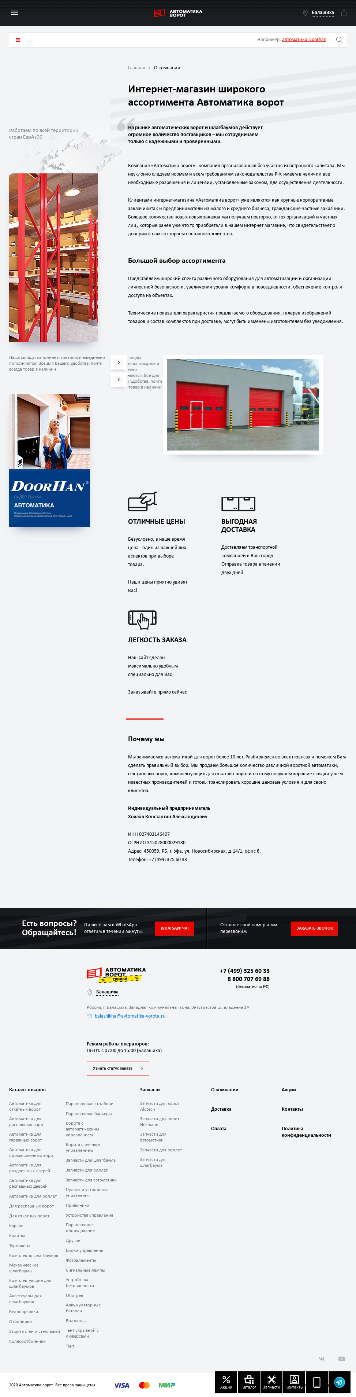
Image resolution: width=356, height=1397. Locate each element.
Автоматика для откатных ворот (25, 1106)
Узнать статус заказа (112, 1068)
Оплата (218, 1129)
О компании (225, 1090)
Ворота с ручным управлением (83, 1147)
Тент (70, 1346)
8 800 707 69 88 (247, 983)
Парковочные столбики (89, 1104)
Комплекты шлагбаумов (33, 1255)
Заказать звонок (315, 928)
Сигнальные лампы (85, 1270)
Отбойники (20, 1321)
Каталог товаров (18, 40)
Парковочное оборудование (80, 1228)
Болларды (76, 1321)
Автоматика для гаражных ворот (25, 1137)
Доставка (221, 1109)
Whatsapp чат (175, 928)
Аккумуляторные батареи (83, 1308)
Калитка (17, 1236)
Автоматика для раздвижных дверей (29, 1168)
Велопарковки (23, 1311)
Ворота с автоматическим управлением (82, 1129)
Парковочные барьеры (89, 1113)
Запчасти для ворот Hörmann (159, 1122)
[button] (118, 379)
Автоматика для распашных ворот (27, 1122)
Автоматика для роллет (33, 1196)
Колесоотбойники (27, 1341)
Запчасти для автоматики (91, 1180)
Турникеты (19, 1245)
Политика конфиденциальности (305, 1132)
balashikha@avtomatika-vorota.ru (126, 1016)
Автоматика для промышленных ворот (32, 1152)
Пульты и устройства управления (87, 1192)
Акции (289, 1090)
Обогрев (74, 1295)
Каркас (16, 1226)
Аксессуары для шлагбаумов (25, 1299)
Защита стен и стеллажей (34, 1331)
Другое (73, 1240)
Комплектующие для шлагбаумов (30, 1283)
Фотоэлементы (81, 1260)
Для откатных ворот (29, 1216)
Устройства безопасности (80, 1282)
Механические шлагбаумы (23, 1268)
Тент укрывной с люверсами (82, 1333)
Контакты (292, 1109)
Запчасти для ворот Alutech (159, 1106)
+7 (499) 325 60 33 (245, 971)
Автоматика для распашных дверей (28, 1183)
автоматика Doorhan (304, 40)
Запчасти (150, 1090)
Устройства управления (89, 1215)
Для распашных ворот (31, 1206)
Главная (136, 68)
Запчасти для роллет (87, 1170)
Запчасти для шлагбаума (91, 1160)
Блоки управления (84, 1250)
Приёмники (77, 1205)
